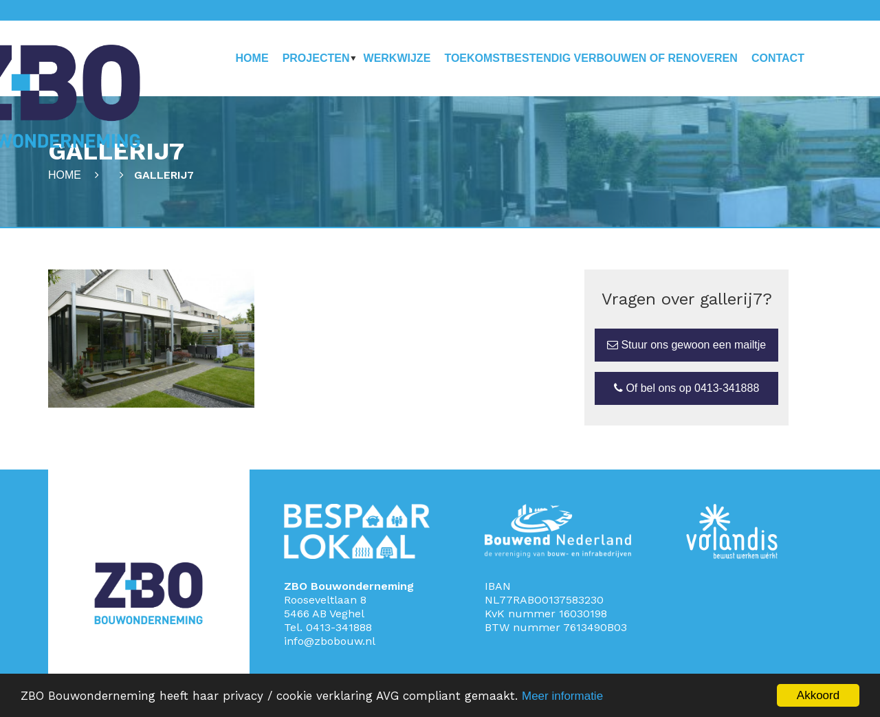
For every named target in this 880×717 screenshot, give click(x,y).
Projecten (316, 58)
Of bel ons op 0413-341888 (686, 388)
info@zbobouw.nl (329, 641)
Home (252, 58)
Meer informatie (562, 696)
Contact (777, 58)
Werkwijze (397, 58)
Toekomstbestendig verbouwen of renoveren (590, 58)
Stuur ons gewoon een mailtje (686, 345)
